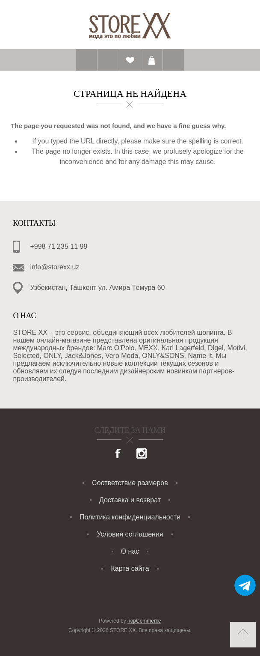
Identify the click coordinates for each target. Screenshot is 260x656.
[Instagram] (141, 454)
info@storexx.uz (54, 267)
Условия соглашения (130, 534)
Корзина (151, 60)
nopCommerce (144, 621)
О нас (130, 551)
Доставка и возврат (130, 500)
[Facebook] (118, 454)
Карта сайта (130, 568)
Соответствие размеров (130, 482)
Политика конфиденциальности (130, 517)
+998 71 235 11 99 (58, 246)
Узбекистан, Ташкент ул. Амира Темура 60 (97, 287)
